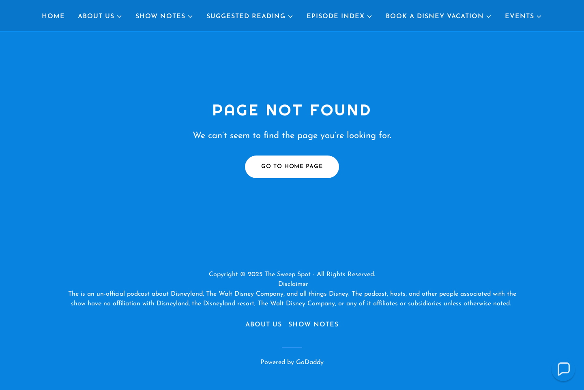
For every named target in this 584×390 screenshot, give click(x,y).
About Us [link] (263, 325)
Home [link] (53, 16)
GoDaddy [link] (310, 362)
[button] (100, 16)
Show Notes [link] (313, 325)
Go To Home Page (291, 167)
